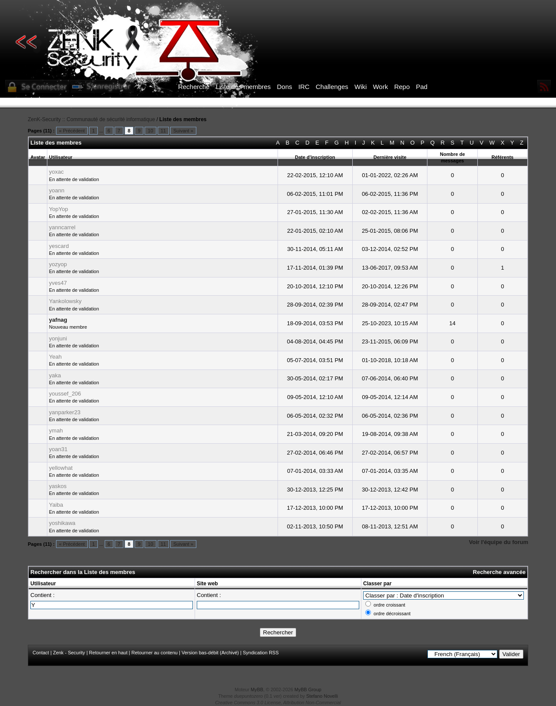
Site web (207, 584)
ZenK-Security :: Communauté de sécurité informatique (91, 119)
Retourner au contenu (155, 652)
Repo (402, 86)
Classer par (377, 584)
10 (150, 130)
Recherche (194, 86)
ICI (428, 103)
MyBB (257, 689)
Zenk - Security (69, 652)
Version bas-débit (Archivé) (210, 652)
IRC (304, 86)
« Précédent (72, 130)
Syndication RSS (261, 652)
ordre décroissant (392, 613)
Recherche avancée (499, 572)
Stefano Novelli (322, 696)
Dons (284, 86)
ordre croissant (389, 604)
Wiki (360, 86)
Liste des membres (243, 86)
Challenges (332, 86)
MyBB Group (308, 689)
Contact (41, 652)
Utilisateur (43, 584)
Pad (421, 86)
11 (163, 130)
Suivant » (183, 130)
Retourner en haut (108, 652)
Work (380, 86)
